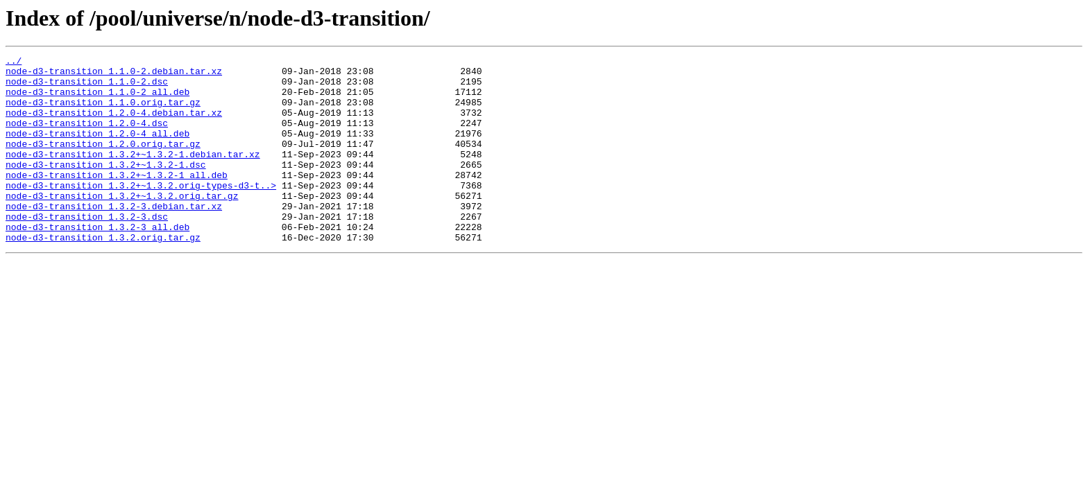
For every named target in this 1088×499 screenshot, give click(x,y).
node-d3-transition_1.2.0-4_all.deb (97, 149)
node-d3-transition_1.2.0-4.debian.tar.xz (114, 125)
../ (14, 62)
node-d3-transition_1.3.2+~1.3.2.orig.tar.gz (122, 224)
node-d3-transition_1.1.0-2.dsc (87, 87)
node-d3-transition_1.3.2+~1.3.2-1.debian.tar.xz (133, 174)
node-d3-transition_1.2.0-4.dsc (87, 137)
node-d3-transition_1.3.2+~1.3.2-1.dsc (106, 187)
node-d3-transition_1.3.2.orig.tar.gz (103, 274)
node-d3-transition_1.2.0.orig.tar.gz (103, 162)
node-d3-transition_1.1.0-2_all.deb (97, 100)
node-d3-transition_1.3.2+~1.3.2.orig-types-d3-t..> (141, 212)
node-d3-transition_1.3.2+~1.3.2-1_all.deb (117, 199)
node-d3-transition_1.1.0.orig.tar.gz (103, 112)
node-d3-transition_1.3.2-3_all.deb (97, 262)
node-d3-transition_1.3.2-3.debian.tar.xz (114, 237)
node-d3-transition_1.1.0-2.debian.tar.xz (114, 75)
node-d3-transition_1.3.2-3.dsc (87, 249)
